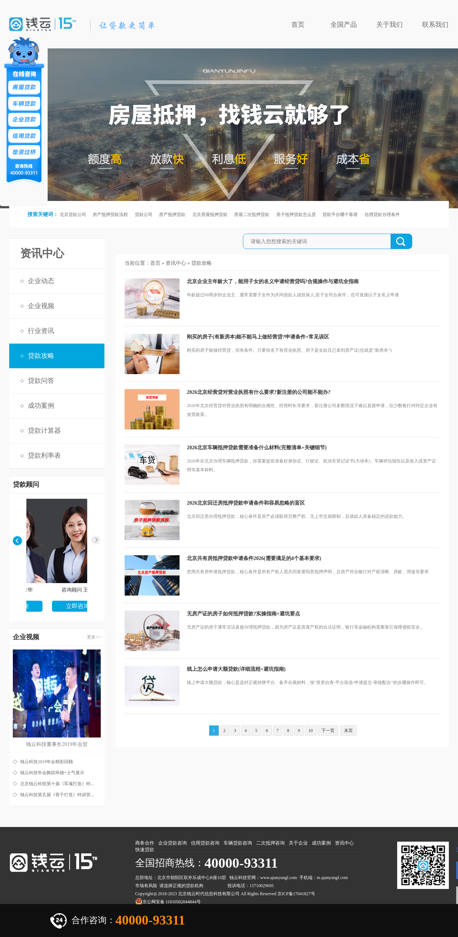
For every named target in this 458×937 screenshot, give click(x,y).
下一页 (328, 730)
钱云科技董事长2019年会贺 (57, 744)
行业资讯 (41, 330)
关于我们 (389, 24)
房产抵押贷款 (172, 214)
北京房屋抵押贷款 (210, 214)
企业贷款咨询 (172, 843)
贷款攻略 (41, 355)
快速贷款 (144, 849)
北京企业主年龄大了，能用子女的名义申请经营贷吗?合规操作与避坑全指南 (273, 281)
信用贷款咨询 (205, 843)
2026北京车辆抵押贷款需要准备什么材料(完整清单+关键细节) (256, 447)
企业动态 (41, 281)
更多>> (94, 637)
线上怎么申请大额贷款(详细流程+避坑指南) (236, 669)
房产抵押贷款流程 (110, 214)
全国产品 (343, 24)
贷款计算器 (44, 430)
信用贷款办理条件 (382, 214)
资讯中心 (176, 263)
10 (311, 730)
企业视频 (41, 306)
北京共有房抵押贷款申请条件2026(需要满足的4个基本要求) (254, 558)
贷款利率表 (44, 455)
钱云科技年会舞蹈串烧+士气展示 (52, 772)
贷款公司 (143, 214)
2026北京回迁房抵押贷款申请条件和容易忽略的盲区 (246, 503)
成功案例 (41, 405)
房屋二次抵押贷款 (251, 214)
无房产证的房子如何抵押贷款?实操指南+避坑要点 (243, 613)
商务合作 (144, 843)
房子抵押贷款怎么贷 (296, 214)
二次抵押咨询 (270, 843)
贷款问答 (41, 380)
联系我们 (435, 24)
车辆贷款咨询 (238, 843)
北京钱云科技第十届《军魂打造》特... (57, 783)
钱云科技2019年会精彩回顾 (46, 761)
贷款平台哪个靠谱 (340, 214)
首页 (297, 24)
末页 (348, 730)
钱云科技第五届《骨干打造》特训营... (57, 794)
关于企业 (298, 843)
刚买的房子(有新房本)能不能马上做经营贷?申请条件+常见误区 (258, 337)
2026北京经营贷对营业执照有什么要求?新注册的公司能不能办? (258, 392)
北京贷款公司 (73, 214)
